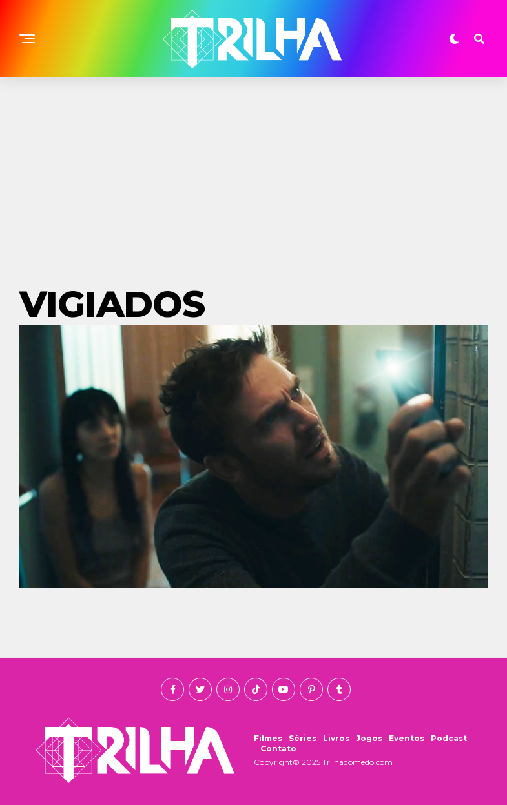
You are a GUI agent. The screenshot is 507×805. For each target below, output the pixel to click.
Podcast (449, 738)
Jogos (369, 738)
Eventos (406, 738)
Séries (302, 738)
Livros (336, 738)
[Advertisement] (253, 174)
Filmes (268, 738)
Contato (278, 748)
